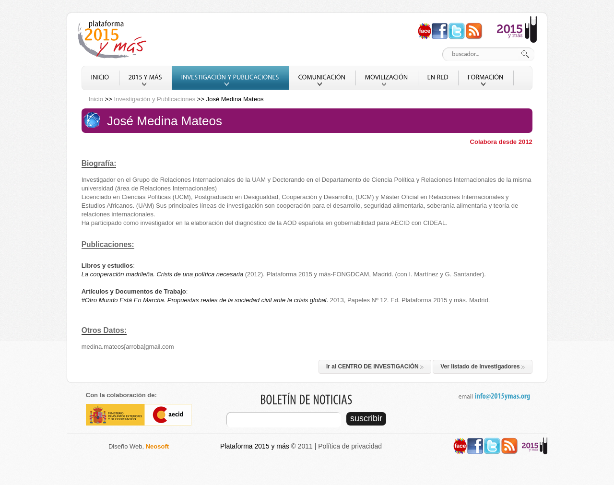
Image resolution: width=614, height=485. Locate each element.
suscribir (366, 418)
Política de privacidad (350, 446)
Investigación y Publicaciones (154, 99)
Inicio (96, 99)
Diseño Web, (138, 446)
